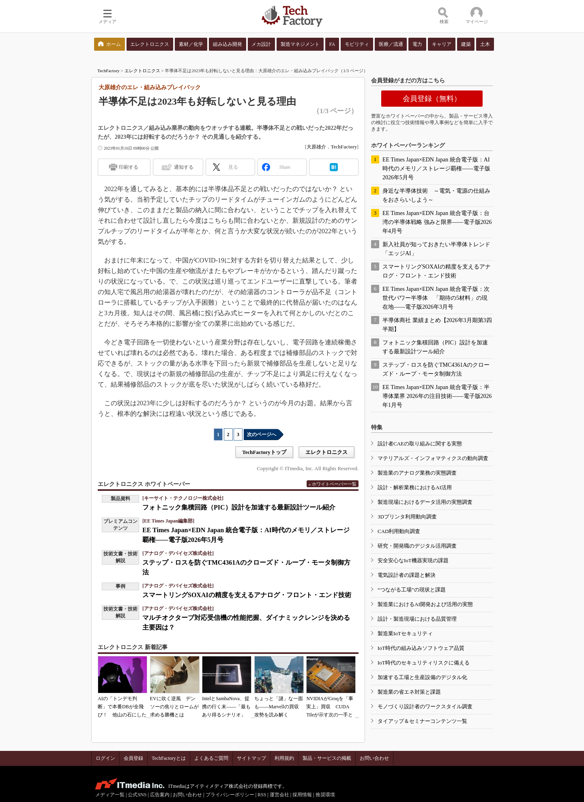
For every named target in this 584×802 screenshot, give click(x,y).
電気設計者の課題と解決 (407, 575)
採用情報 (302, 795)
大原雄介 (316, 147)
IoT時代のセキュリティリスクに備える (424, 663)
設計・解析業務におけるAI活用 (415, 487)
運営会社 (279, 795)
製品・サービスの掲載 (327, 758)
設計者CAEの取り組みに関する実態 (420, 444)
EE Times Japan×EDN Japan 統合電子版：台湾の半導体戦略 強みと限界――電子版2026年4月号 (437, 222)
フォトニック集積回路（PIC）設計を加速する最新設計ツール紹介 (238, 507)
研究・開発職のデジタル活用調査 (417, 546)
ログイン (105, 758)
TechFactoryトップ (264, 452)
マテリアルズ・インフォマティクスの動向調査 (433, 458)
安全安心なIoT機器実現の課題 (413, 560)
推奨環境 (325, 795)
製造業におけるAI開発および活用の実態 (425, 604)
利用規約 (284, 758)
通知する (183, 167)
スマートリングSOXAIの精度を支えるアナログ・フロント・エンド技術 (246, 594)
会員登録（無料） (432, 99)
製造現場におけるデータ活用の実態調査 (425, 502)
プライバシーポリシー (230, 795)
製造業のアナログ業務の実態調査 (417, 473)
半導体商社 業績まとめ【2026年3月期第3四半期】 (437, 324)
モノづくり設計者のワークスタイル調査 (425, 706)
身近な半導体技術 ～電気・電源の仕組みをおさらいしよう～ (436, 195)
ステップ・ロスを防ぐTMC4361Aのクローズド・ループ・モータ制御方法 (436, 369)
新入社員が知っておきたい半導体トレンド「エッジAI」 (436, 248)
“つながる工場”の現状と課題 (412, 590)
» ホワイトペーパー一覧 (332, 484)
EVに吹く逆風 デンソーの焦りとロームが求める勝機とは (174, 707)
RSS (262, 795)
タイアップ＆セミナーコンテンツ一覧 (422, 721)
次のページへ (261, 434)
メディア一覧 (110, 795)
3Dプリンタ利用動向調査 (407, 517)
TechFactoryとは (169, 758)
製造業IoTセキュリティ (405, 633)
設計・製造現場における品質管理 (417, 619)
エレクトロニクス (142, 70)
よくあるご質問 (211, 758)
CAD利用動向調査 (399, 531)
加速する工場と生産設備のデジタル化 (422, 677)
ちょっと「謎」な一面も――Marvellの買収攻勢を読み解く (278, 707)
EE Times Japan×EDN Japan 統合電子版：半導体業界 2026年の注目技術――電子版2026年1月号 (437, 396)
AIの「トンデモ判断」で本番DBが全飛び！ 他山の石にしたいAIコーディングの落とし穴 (122, 715)
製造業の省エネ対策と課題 (409, 692)
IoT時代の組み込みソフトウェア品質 (421, 648)
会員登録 (133, 758)
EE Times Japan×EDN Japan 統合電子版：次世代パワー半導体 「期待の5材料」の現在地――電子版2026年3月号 (436, 298)
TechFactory (108, 70)
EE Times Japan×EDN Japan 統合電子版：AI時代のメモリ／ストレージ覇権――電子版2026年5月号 (436, 169)
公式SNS (137, 795)
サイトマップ (251, 758)
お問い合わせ (374, 758)
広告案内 (160, 795)
